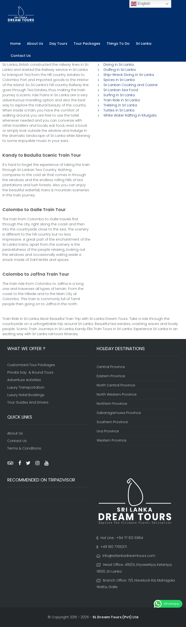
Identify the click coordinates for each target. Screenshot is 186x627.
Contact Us (21, 55)
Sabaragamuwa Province (119, 412)
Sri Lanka (143, 43)
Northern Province (112, 403)
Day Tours (58, 43)
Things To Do (118, 43)
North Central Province (116, 385)
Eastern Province (111, 376)
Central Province (111, 366)
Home (15, 43)
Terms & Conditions (24, 448)
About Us (35, 43)
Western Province (111, 440)
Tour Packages (87, 43)
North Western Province (117, 394)
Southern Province (112, 422)
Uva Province (108, 431)
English (140, 4)
